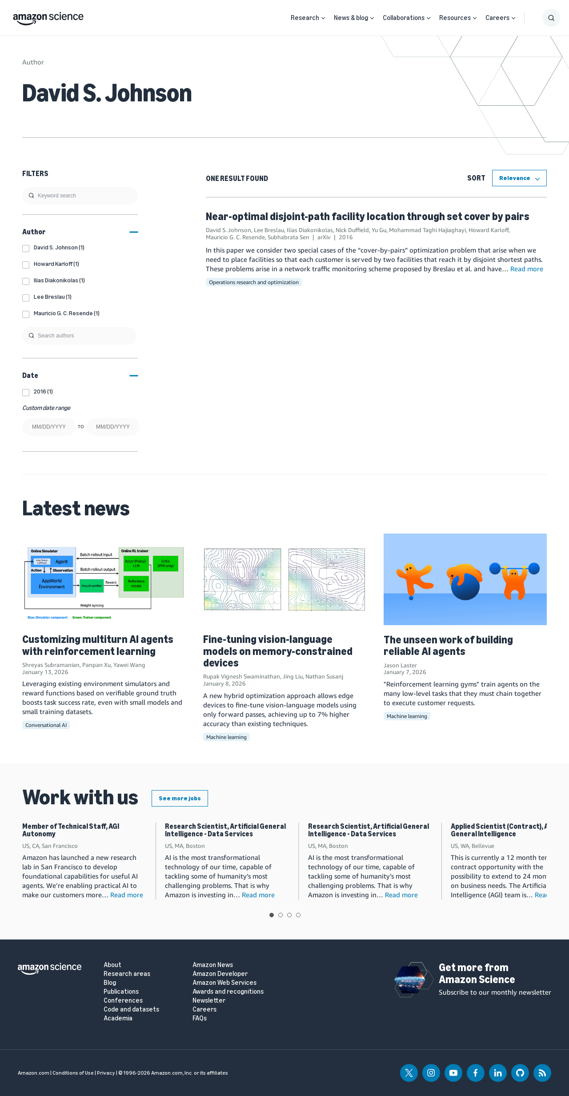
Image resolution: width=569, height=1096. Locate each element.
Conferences (123, 1000)
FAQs (199, 1018)
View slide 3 (289, 915)
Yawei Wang (129, 664)
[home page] (48, 16)
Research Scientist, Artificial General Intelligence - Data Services (225, 830)
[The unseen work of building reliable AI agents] (465, 579)
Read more (526, 269)
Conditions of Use (73, 1073)
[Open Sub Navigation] (323, 18)
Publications (121, 991)
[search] (80, 196)
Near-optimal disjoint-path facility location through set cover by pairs (367, 216)
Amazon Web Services (224, 983)
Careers (497, 18)
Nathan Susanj (324, 676)
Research (305, 18)
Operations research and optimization (254, 282)
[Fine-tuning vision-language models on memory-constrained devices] (284, 579)
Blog (110, 983)
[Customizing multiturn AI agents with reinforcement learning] (103, 579)
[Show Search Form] (551, 18)
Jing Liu (293, 676)
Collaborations (404, 18)
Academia (118, 1018)
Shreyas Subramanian (51, 664)
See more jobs (180, 798)
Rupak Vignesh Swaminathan (241, 676)
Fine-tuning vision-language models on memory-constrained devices (278, 651)
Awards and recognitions (228, 991)
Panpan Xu (96, 664)
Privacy (106, 1073)
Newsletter (208, 1000)
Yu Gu (379, 229)
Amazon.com (33, 1073)
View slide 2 (280, 915)
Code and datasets (131, 1009)
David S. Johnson (228, 229)
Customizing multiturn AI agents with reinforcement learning (97, 645)
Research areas (127, 974)
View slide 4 (298, 915)
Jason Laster (400, 665)
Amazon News (212, 965)
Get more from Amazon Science (477, 973)
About (112, 965)
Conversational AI (46, 725)
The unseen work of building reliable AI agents (448, 645)
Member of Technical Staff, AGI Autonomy (70, 830)
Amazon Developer (220, 974)
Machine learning (226, 737)
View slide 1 (271, 915)
